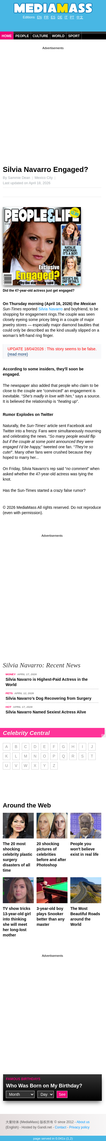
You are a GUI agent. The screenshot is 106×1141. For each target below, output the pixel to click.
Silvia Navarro (50, 309)
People (22, 36)
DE (60, 17)
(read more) (18, 354)
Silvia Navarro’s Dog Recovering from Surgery (48, 698)
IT (66, 17)
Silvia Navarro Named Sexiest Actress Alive (46, 712)
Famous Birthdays (23, 1079)
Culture (40, 36)
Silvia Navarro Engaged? (45, 169)
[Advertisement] (53, 104)
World (58, 36)
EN (39, 17)
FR (46, 17)
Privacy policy (79, 1127)
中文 (79, 17)
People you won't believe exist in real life (84, 849)
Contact (60, 1127)
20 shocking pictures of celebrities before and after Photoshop (51, 854)
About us (83, 1122)
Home (7, 36)
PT (72, 17)
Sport (74, 36)
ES (53, 17)
